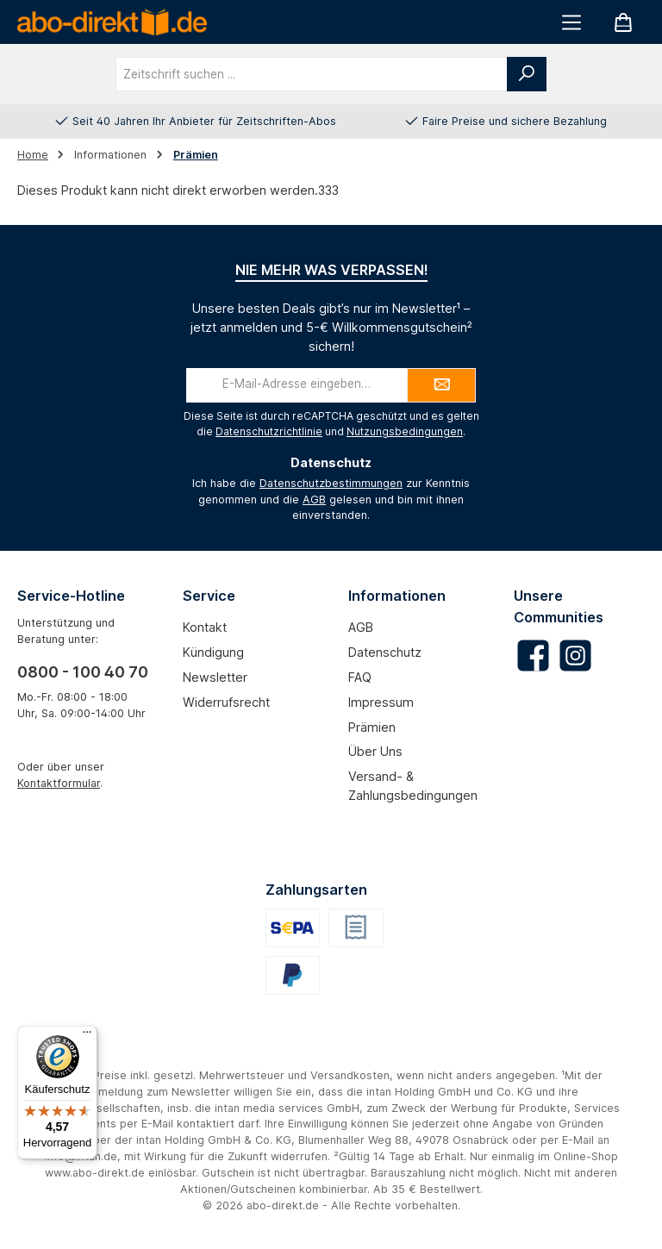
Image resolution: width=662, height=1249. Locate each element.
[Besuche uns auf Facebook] (533, 655)
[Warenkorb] (623, 22)
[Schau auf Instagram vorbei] (575, 655)
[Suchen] (526, 74)
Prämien (372, 727)
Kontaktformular (58, 783)
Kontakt (205, 627)
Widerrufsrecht (226, 702)
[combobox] (312, 74)
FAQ (360, 677)
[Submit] (441, 385)
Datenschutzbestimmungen (331, 483)
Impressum (381, 702)
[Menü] (571, 22)
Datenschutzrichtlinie (268, 431)
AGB (314, 499)
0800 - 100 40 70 (82, 672)
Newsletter (215, 677)
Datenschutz (385, 652)
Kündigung (213, 652)
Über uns (375, 751)
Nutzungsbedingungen (405, 431)
